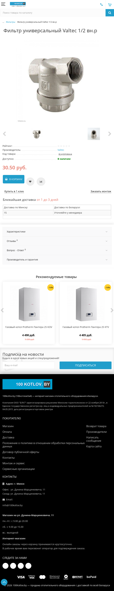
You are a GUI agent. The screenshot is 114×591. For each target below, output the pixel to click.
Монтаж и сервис (13, 463)
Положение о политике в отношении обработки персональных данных (43, 444)
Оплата (7, 431)
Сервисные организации (18, 469)
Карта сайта (94, 446)
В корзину (15, 180)
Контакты (8, 457)
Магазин (8, 426)
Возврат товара (96, 426)
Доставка (8, 437)
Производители (96, 431)
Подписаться (85, 365)
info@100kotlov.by (12, 505)
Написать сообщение (93, 439)
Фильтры (10, 21)
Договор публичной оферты (20, 452)
